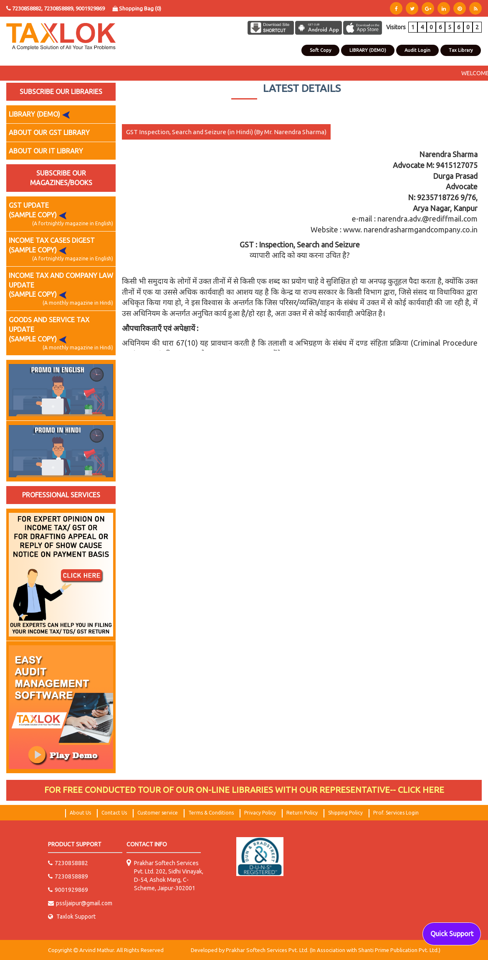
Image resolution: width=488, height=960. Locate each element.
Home (234, 50)
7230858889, (60, 8)
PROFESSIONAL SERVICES (61, 495)
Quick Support (451, 933)
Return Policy (302, 812)
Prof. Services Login (396, 812)
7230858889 (68, 876)
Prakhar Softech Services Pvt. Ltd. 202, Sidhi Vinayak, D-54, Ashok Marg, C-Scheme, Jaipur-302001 (168, 875)
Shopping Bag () (136, 8)
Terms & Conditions (211, 812)
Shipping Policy (345, 812)
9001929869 (90, 8)
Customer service (157, 812)
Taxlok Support (72, 916)
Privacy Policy (260, 812)
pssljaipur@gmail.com (80, 903)
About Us (257, 50)
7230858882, (27, 8)
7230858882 (68, 863)
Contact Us (285, 50)
